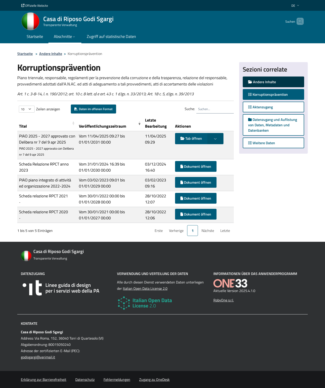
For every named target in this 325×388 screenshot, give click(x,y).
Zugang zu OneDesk (154, 379)
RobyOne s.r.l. (223, 300)
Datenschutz (85, 379)
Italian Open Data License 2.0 (145, 288)
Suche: (190, 108)
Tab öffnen (191, 138)
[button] (296, 5)
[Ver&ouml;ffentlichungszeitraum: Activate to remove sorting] (110, 123)
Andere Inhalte (50, 53)
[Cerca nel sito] (298, 21)
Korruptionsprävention (272, 94)
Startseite (25, 53)
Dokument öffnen (195, 166)
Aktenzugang (260, 107)
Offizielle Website (34, 5)
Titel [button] (23, 126)
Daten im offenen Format (93, 109)
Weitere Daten (261, 143)
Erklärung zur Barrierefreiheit (43, 379)
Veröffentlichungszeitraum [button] (102, 126)
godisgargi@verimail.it (38, 357)
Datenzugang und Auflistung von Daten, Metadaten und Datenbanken (272, 125)
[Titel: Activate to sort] (47, 123)
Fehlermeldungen (117, 379)
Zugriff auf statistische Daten (111, 36)
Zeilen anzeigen (48, 109)
